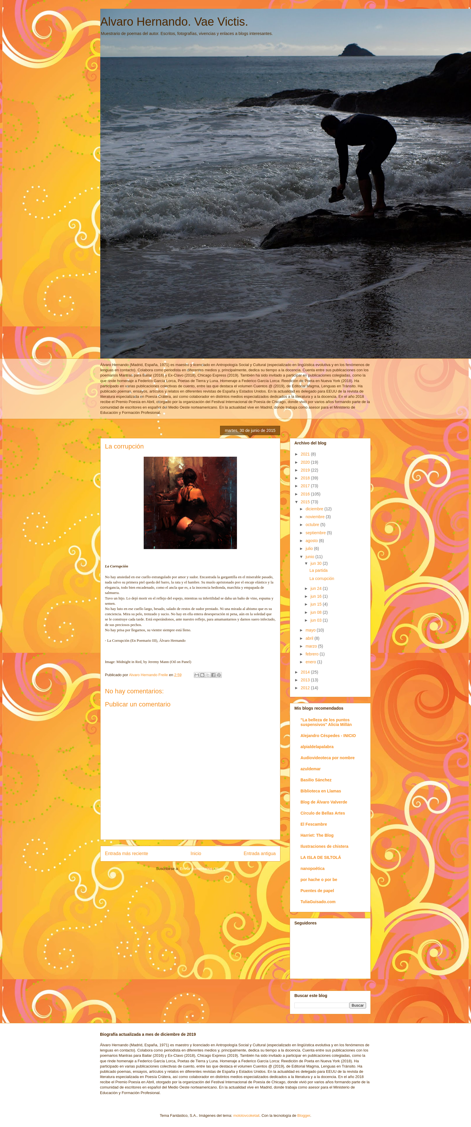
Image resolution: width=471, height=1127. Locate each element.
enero (311, 662)
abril (309, 638)
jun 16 (316, 596)
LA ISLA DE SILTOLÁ (320, 857)
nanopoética (312, 868)
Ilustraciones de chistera (324, 846)
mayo (311, 630)
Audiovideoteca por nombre (327, 757)
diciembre (314, 509)
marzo (311, 646)
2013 (306, 680)
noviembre (315, 516)
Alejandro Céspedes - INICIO (328, 735)
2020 (306, 462)
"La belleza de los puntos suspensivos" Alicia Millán (326, 722)
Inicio (196, 853)
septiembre (316, 532)
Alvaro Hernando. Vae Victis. (174, 21)
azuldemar (310, 768)
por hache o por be (318, 879)
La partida (319, 570)
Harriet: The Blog (317, 835)
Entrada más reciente (126, 853)
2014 (306, 672)
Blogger (303, 1115)
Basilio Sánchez (316, 780)
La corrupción (322, 578)
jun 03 (316, 620)
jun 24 (316, 588)
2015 (306, 502)
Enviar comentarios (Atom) (202, 868)
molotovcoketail (246, 1115)
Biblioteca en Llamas (320, 791)
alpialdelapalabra (317, 746)
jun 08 (316, 612)
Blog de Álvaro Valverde (323, 802)
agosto (312, 540)
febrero (312, 654)
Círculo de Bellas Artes (322, 813)
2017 (306, 485)
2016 (306, 494)
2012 (306, 687)
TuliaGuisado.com (317, 901)
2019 (306, 470)
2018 (306, 478)
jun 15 (316, 604)
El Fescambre (313, 824)
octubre (312, 524)
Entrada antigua (260, 853)
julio (309, 548)
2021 (306, 454)
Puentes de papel (317, 890)
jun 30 (316, 563)
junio (310, 556)
